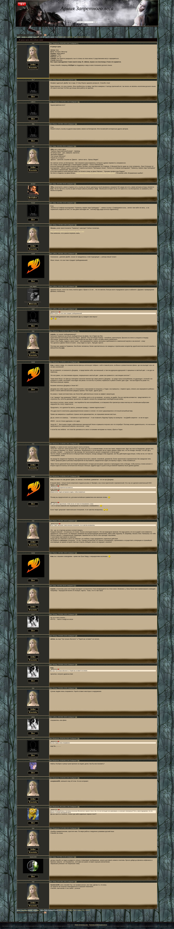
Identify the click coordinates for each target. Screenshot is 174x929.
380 (76, 664)
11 (39, 35)
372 (78, 362)
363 (76, 124)
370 (76, 309)
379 (76, 635)
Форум (18, 37)
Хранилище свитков (26, 37)
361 (76, 79)
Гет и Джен (36, 37)
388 (75, 857)
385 (78, 778)
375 (76, 520)
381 (76, 688)
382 (76, 717)
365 (75, 183)
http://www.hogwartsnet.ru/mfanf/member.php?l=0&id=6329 (95, 173)
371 (78, 331)
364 (75, 146)
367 (76, 225)
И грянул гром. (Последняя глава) (49, 37)
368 (76, 253)
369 (76, 286)
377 (75, 585)
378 (76, 614)
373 (78, 443)
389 (76, 881)
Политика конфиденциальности (98, 924)
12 (42, 35)
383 (78, 738)
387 (79, 828)
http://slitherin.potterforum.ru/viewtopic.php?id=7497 (67, 231)
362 (79, 102)
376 (76, 553)
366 (75, 202)
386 (78, 806)
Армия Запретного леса (81, 924)
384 (78, 760)
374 (78, 476)
